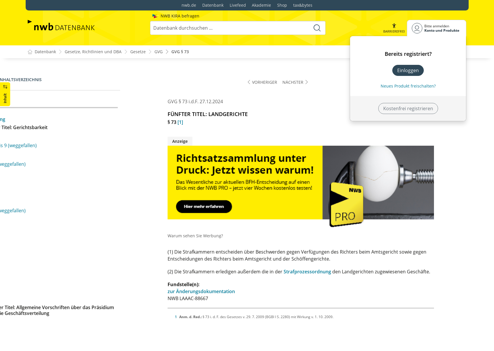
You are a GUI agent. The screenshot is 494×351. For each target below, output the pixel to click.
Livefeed (238, 5)
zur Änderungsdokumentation (234, 291)
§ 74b (38, 139)
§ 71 (36, 74)
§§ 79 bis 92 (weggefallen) (59, 266)
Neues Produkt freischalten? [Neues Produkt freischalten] (408, 86)
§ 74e (38, 167)
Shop (282, 5)
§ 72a (38, 92)
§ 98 (36, 335)
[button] (394, 28)
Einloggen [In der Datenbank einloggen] (408, 70)
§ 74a (38, 129)
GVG (158, 52)
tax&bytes (302, 5)
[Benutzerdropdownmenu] (436, 28)
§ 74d (38, 157)
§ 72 (36, 83)
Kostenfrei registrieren (408, 108)
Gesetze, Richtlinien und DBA (93, 52)
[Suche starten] (317, 27)
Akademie (261, 5)
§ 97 (36, 325)
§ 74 (36, 120)
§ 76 (36, 195)
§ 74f (37, 176)
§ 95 (36, 307)
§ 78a (38, 235)
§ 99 (36, 344)
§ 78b (38, 244)
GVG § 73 (180, 52)
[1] (213, 122)
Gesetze (138, 52)
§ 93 (36, 288)
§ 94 (36, 297)
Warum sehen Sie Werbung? (228, 236)
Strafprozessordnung (340, 272)
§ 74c (37, 148)
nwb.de (189, 5)
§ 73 (36, 102)
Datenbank (213, 5)
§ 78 (36, 213)
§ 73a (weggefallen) (53, 111)
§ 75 (36, 185)
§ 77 (36, 204)
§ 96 (36, 316)
